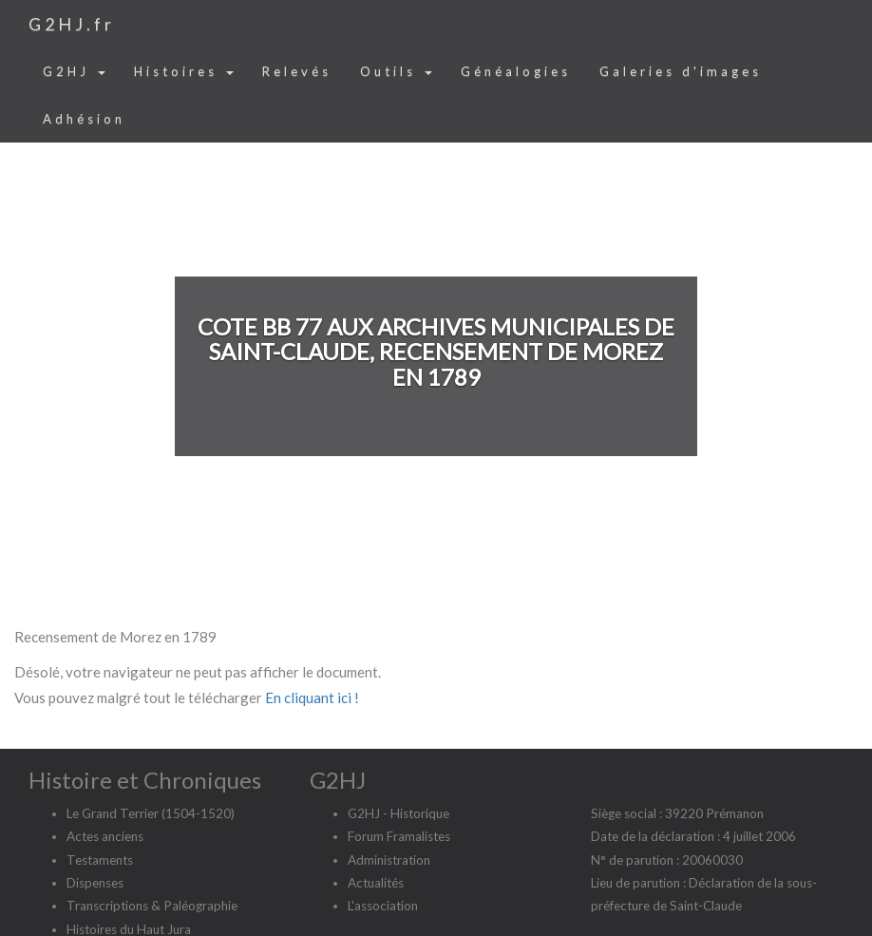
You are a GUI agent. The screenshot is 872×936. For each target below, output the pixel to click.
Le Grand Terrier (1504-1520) (150, 813)
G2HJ (74, 71)
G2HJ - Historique (398, 813)
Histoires (184, 71)
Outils (396, 71)
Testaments (99, 860)
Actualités (376, 882)
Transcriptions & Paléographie (151, 905)
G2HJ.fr (71, 23)
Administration (389, 860)
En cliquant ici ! (312, 697)
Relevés (297, 71)
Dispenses (94, 882)
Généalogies (516, 71)
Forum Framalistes (399, 836)
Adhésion (84, 118)
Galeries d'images (680, 71)
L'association (383, 905)
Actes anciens (104, 836)
